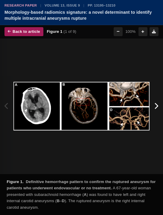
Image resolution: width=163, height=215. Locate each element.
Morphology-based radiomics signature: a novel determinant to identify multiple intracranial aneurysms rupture (78, 15)
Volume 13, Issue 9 (62, 5)
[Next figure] (156, 106)
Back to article (24, 31)
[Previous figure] (6, 106)
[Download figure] (154, 31)
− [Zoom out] (118, 31)
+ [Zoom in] (142, 31)
